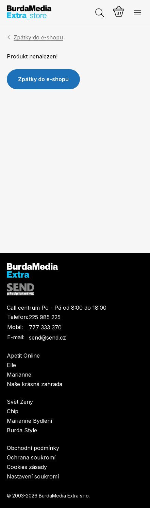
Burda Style (22, 430)
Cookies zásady (27, 467)
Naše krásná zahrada (34, 384)
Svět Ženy (20, 401)
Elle (11, 365)
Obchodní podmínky (33, 448)
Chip (12, 411)
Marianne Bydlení (29, 420)
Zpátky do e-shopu (38, 37)
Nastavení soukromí (33, 476)
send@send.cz (47, 337)
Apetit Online (23, 355)
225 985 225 (45, 317)
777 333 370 (45, 327)
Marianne (19, 374)
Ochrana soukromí (31, 457)
